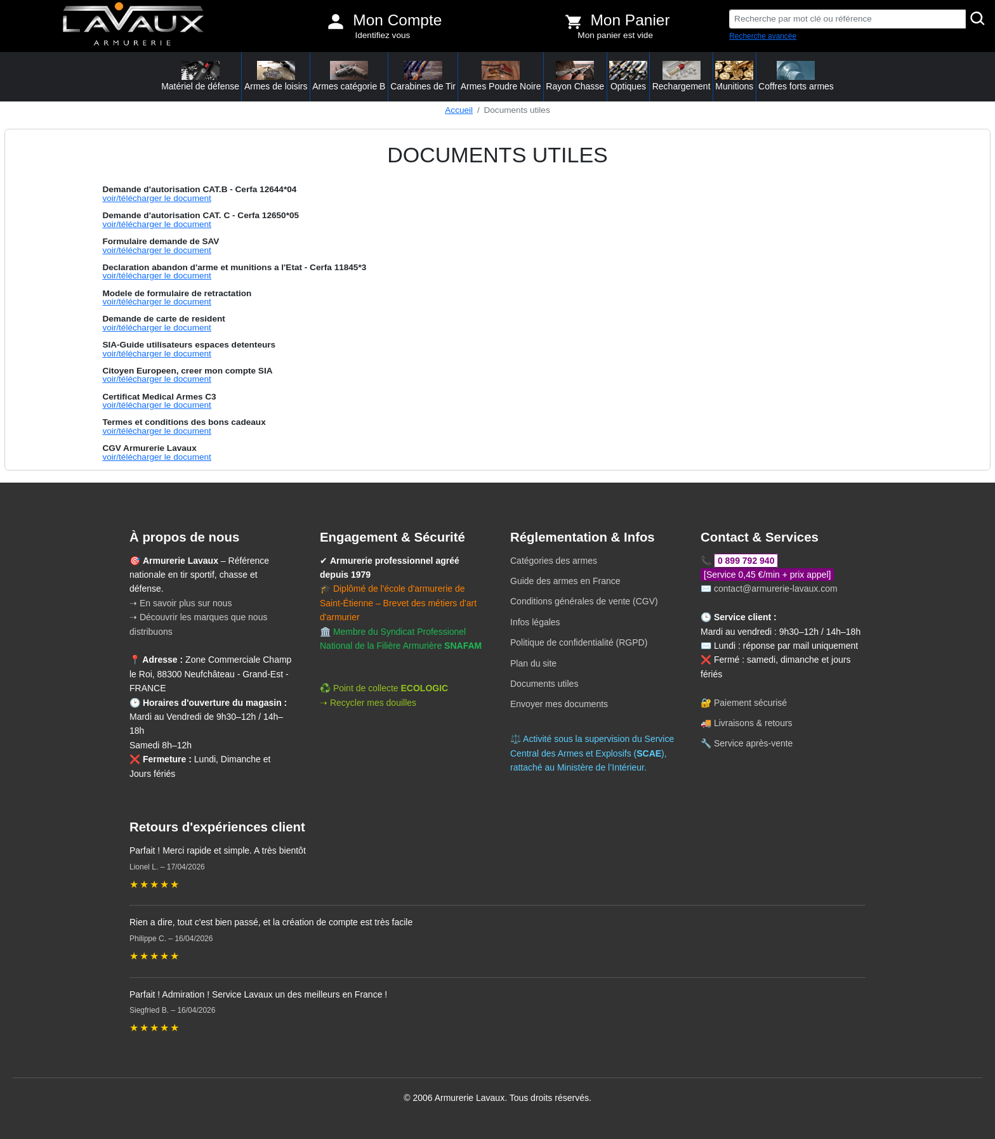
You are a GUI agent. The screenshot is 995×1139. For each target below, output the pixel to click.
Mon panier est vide (615, 35)
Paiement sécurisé (750, 703)
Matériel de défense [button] (200, 76)
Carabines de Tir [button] (423, 76)
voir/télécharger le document (156, 198)
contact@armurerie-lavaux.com (776, 588)
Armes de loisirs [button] (276, 76)
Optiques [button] (628, 76)
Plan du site (533, 663)
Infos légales (535, 622)
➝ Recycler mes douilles (368, 703)
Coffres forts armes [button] (796, 76)
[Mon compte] (335, 21)
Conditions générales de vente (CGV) (584, 601)
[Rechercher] (978, 19)
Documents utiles (544, 684)
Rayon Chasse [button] (575, 76)
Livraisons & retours (753, 723)
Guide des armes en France (565, 581)
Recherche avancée (762, 36)
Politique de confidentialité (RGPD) (578, 642)
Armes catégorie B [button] (348, 76)
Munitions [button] (734, 76)
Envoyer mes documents (559, 704)
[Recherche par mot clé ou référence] (847, 19)
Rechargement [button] (681, 76)
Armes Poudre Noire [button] (501, 76)
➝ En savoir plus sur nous (180, 603)
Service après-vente (753, 743)
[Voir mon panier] (573, 21)
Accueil (459, 110)
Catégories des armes (553, 561)
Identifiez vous (382, 35)
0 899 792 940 (746, 561)
